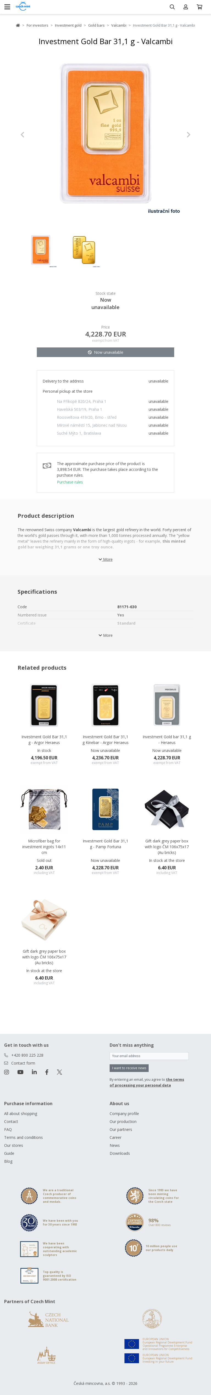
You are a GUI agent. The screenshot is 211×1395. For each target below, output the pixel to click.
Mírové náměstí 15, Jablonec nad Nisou (92, 425)
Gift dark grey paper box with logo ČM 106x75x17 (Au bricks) (167, 846)
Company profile (124, 1113)
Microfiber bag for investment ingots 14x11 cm (44, 846)
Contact (11, 1121)
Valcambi (118, 25)
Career (115, 1137)
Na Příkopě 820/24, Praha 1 (81, 401)
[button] (33, 134)
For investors (37, 25)
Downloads (120, 1153)
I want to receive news (129, 1068)
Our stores (13, 1145)
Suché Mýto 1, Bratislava (79, 433)
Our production (123, 1121)
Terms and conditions (23, 1137)
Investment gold (68, 25)
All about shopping (20, 1113)
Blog (8, 1161)
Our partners (121, 1129)
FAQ (8, 1129)
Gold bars (96, 25)
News (115, 1145)
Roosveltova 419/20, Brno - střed (86, 417)
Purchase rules (70, 482)
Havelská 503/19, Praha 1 (79, 409)
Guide (9, 1153)
